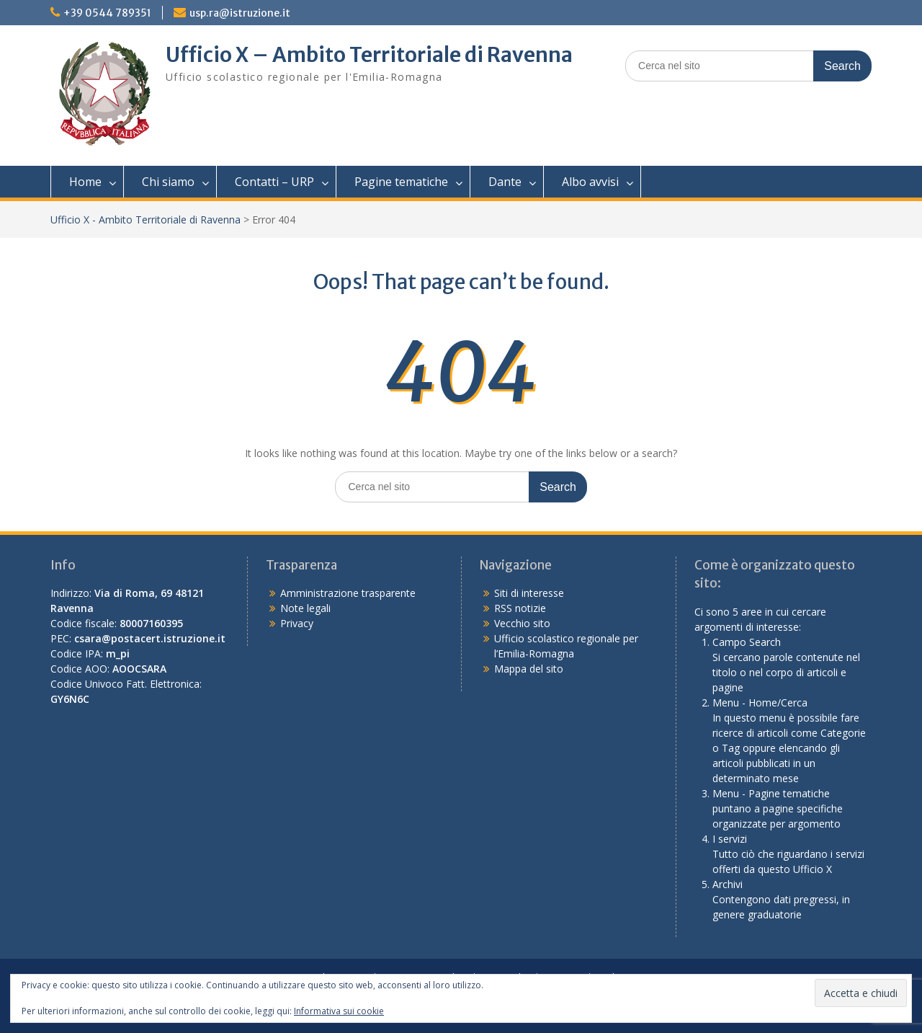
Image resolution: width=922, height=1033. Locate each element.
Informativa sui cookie (339, 1011)
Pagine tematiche (401, 182)
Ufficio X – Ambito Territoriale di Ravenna (369, 55)
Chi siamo (168, 182)
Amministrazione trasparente (348, 593)
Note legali (305, 608)
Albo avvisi (590, 182)
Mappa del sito (528, 668)
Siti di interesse (529, 593)
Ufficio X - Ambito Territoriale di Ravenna (145, 219)
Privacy (296, 623)
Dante (505, 182)
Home (85, 182)
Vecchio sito (522, 623)
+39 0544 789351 (107, 12)
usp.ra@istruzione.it (239, 12)
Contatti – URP (274, 182)
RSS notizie (520, 608)
